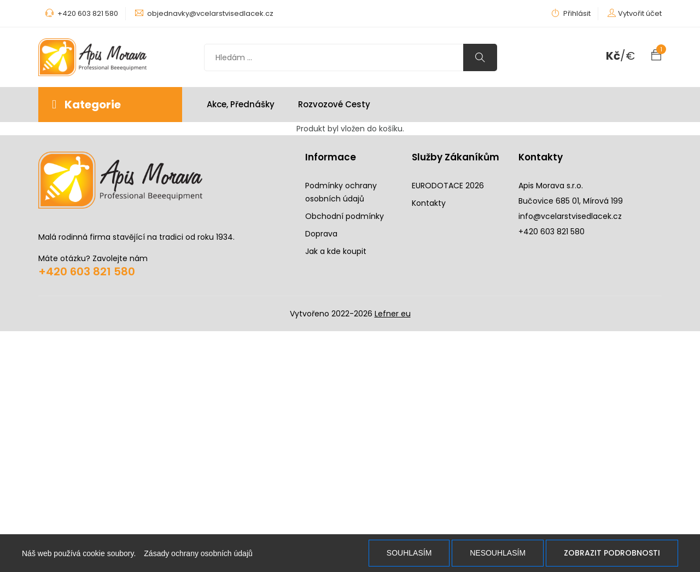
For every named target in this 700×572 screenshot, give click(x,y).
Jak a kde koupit (335, 251)
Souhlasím (409, 552)
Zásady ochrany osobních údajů (198, 553)
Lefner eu (393, 313)
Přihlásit (571, 13)
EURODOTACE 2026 (448, 185)
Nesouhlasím (498, 552)
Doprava (321, 233)
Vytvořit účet (640, 13)
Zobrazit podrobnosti (612, 552)
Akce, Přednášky (241, 104)
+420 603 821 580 (86, 271)
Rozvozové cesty (334, 104)
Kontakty (429, 203)
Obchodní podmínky (344, 216)
